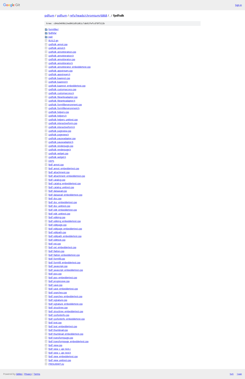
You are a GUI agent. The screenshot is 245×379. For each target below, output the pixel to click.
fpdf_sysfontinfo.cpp (58, 315)
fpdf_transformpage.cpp (60, 337)
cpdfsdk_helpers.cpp (58, 112)
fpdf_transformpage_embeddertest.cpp (68, 341)
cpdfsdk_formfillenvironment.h (63, 108)
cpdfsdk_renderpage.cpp (60, 145)
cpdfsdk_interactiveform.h (61, 127)
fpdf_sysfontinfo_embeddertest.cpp (66, 318)
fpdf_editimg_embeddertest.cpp (64, 221)
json (239, 373)
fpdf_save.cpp (55, 285)
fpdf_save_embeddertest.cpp (63, 288)
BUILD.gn (53, 40)
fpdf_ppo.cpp (55, 273)
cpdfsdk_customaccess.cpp (62, 89)
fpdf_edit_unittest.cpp (59, 213)
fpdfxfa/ (52, 32)
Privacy (28, 373)
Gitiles (19, 373)
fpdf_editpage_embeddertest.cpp (65, 228)
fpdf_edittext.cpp (56, 239)
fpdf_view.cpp (55, 345)
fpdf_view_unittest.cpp (59, 360)
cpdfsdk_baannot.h (58, 81)
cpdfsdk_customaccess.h (61, 93)
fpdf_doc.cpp (54, 198)
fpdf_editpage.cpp (57, 224)
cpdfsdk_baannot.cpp (59, 78)
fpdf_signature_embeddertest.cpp (65, 303)
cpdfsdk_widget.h (57, 157)
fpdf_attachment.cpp (59, 172)
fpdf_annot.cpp (56, 164)
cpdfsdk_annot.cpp (58, 44)
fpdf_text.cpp (55, 322)
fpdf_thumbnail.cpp (58, 330)
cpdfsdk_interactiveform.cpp (62, 123)
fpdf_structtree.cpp (58, 307)
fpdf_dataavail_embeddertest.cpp (65, 194)
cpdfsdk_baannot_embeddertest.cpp (67, 85)
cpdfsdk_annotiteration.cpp (62, 51)
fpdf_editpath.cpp (57, 232)
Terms (36, 373)
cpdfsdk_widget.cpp (58, 153)
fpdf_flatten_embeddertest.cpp (64, 254)
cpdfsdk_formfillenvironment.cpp (65, 104)
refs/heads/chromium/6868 (88, 15)
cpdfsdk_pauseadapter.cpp (62, 138)
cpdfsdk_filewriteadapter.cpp (63, 97)
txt (232, 373)
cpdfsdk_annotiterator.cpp (61, 59)
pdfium (49, 15)
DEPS (51, 160)
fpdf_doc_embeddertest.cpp (62, 202)
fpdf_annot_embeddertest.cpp (63, 168)
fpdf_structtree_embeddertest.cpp (65, 311)
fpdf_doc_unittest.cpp (59, 205)
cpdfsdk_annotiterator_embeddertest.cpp (69, 66)
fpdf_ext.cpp (54, 243)
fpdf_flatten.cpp (56, 251)
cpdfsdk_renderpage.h (59, 149)
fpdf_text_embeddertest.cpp (62, 326)
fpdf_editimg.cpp (56, 217)
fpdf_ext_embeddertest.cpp (62, 247)
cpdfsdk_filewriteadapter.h (61, 100)
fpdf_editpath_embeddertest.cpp (65, 236)
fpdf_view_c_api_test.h (59, 352)
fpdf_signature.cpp (57, 300)
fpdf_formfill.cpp (56, 258)
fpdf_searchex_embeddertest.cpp (65, 296)
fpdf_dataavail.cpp (57, 190)
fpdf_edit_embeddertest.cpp (62, 209)
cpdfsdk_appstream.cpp (60, 70)
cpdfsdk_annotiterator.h (60, 63)
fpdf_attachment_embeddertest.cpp (66, 175)
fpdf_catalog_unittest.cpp (61, 187)
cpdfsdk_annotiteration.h (61, 55)
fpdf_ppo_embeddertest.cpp (62, 277)
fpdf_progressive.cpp (59, 281)
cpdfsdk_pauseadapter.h (60, 142)
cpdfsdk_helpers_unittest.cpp (63, 119)
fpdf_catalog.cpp (56, 179)
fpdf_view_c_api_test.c (59, 348)
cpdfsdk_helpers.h (57, 115)
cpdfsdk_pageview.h (58, 134)
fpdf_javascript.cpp (58, 266)
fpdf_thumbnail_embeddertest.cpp (65, 333)
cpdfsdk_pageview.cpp (59, 130)
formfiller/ (53, 29)
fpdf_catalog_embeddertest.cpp (64, 183)
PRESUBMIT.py (56, 363)
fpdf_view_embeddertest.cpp (63, 356)
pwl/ (50, 36)
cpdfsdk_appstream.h (59, 74)
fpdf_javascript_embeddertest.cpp (65, 270)
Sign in (238, 5)
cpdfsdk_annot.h (56, 48)
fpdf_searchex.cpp (57, 292)
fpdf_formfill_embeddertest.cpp (64, 262)
